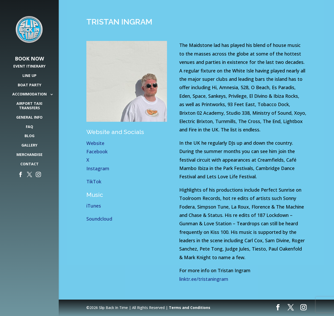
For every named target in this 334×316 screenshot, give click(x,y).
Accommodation (29, 94)
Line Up (29, 76)
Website (95, 143)
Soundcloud (99, 219)
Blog (29, 136)
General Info (29, 117)
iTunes (94, 206)
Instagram (97, 168)
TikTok (93, 181)
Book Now (29, 59)
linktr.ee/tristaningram (204, 279)
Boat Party (29, 85)
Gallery (29, 145)
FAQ (29, 127)
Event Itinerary (29, 66)
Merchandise (29, 155)
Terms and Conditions (189, 307)
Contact (29, 164)
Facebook (97, 151)
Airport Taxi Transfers (29, 105)
